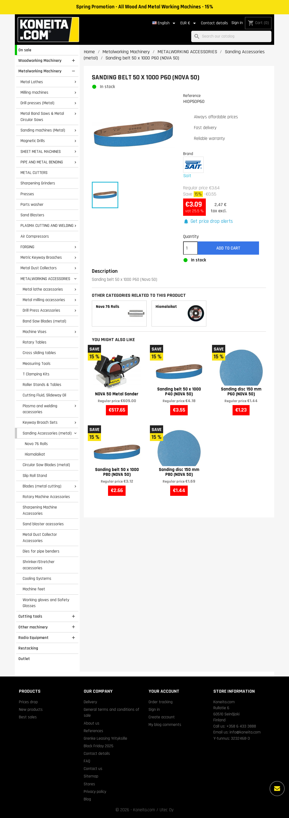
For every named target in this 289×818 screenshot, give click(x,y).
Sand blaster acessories (43, 524)
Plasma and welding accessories (40, 409)
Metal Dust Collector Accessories (40, 537)
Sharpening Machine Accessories (40, 510)
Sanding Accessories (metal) (47, 433)
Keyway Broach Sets (40, 422)
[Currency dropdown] (189, 23)
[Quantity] (190, 248)
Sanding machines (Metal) (43, 130)
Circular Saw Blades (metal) (46, 464)
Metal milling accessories (44, 299)
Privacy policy (95, 791)
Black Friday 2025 (98, 746)
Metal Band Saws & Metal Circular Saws (42, 116)
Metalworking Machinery (39, 71)
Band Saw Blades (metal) (44, 321)
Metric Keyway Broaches (41, 257)
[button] (208, 221)
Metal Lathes (32, 82)
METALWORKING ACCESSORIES (45, 278)
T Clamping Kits (36, 374)
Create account (162, 717)
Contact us (93, 768)
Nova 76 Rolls (36, 443)
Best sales (28, 717)
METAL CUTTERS (34, 172)
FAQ (87, 761)
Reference (192, 95)
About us (91, 723)
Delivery (90, 702)
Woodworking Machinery (39, 60)
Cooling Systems (37, 578)
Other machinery (33, 627)
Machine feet (34, 589)
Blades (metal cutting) (42, 486)
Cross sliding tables (39, 352)
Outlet (24, 658)
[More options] (277, 788)
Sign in (237, 23)
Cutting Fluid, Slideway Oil (44, 395)
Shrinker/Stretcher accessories (39, 565)
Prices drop (28, 702)
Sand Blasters (32, 215)
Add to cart (228, 248)
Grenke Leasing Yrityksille (105, 738)
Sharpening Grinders (38, 183)
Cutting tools (30, 616)
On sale (24, 50)
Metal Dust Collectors (39, 268)
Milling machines (34, 92)
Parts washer (32, 204)
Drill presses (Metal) (37, 103)
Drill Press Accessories (41, 310)
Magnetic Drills (33, 140)
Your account (164, 691)
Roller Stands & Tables (42, 384)
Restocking (28, 648)
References (93, 730)
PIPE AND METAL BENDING (42, 162)
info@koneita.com (245, 732)
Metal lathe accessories (43, 289)
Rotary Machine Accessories (46, 496)
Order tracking (161, 702)
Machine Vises (34, 331)
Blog (87, 799)
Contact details (214, 23)
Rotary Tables (34, 342)
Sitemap (91, 776)
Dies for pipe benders (41, 551)
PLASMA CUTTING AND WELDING (47, 225)
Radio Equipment (33, 637)
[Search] (231, 36)
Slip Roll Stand (35, 475)
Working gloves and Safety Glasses (46, 603)
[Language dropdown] (164, 23)
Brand (188, 153)
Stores (89, 784)
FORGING (27, 247)
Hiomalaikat (35, 454)
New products (31, 709)
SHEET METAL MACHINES (41, 151)
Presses (27, 194)
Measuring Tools (37, 363)
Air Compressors (35, 236)
